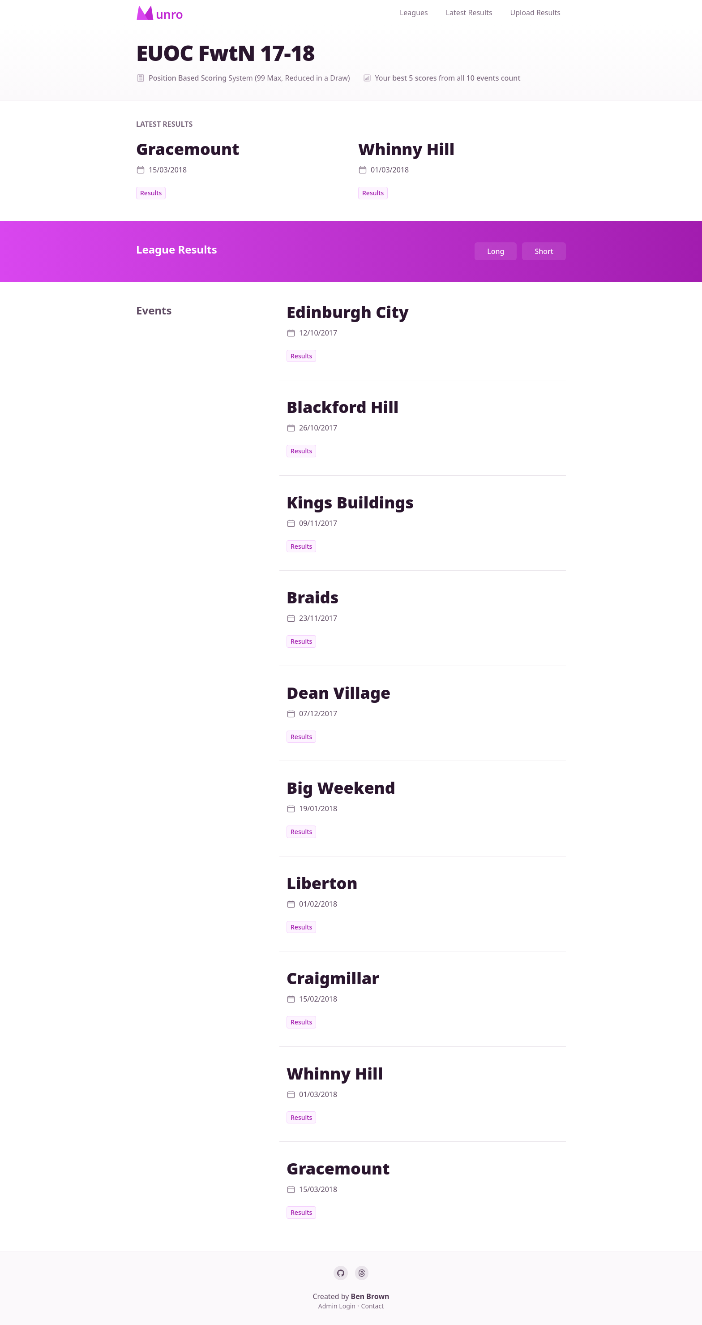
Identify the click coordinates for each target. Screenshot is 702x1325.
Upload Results (535, 12)
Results (151, 193)
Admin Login (337, 1306)
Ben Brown (370, 1296)
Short (544, 251)
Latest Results (469, 12)
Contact (372, 1306)
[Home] (159, 12)
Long (495, 251)
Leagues (414, 12)
